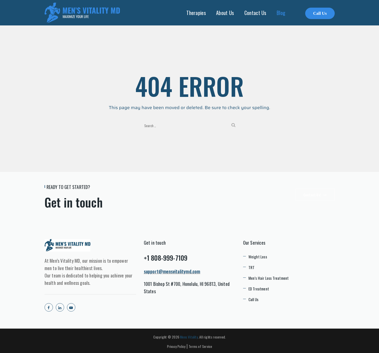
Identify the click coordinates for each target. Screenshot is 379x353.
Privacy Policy (176, 346)
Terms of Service (200, 346)
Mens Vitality (189, 337)
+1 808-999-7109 (166, 258)
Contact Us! (315, 194)
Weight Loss (257, 256)
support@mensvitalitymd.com (172, 271)
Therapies (196, 13)
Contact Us (255, 13)
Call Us (320, 13)
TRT (251, 267)
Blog (281, 13)
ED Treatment (258, 288)
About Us (225, 13)
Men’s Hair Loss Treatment (268, 278)
